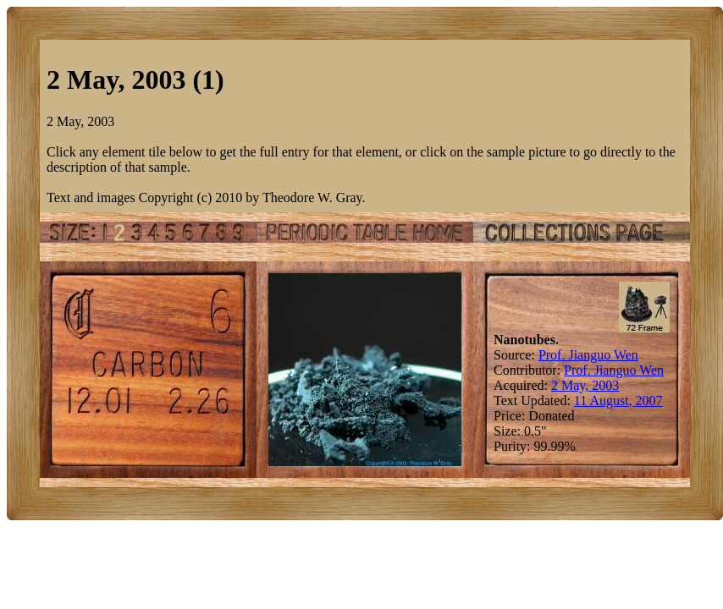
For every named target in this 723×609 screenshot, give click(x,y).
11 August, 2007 (618, 400)
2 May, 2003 (585, 385)
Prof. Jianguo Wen (588, 355)
